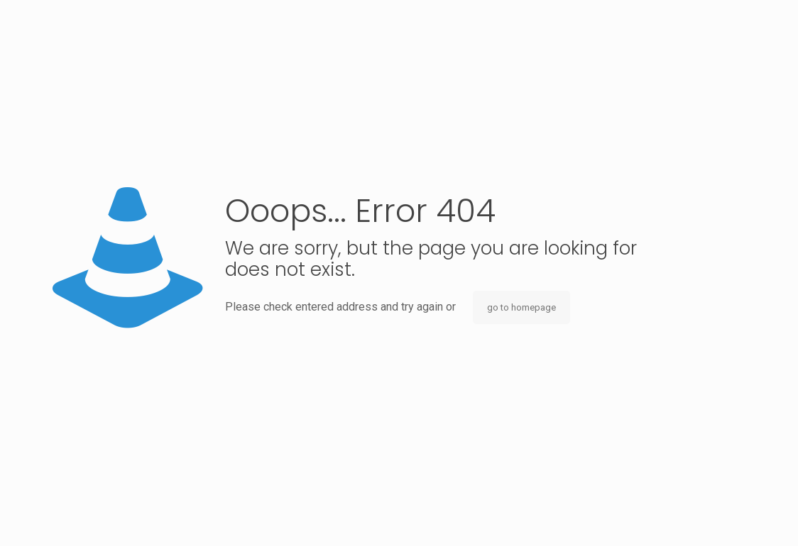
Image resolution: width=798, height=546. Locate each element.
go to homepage (521, 307)
